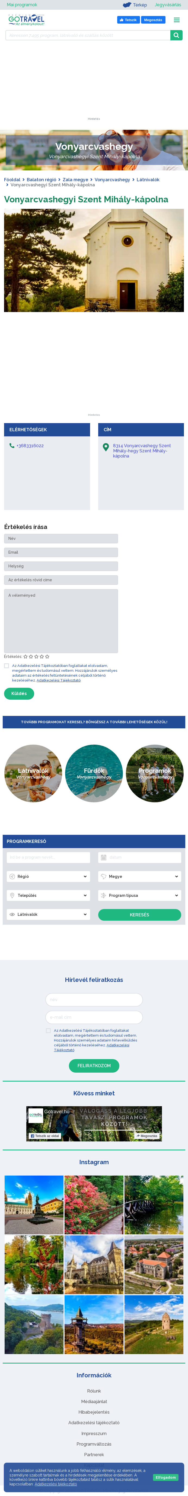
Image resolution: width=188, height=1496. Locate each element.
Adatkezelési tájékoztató (94, 1422)
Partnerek (94, 1454)
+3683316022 (30, 445)
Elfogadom (166, 1477)
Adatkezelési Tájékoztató (59, 680)
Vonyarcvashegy (112, 179)
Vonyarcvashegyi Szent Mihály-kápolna (86, 199)
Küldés (19, 693)
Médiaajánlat (94, 1401)
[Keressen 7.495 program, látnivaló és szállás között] (87, 35)
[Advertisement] (94, 84)
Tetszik (45, 1136)
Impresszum (94, 1433)
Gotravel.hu (56, 1111)
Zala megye (75, 179)
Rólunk (94, 1391)
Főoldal (12, 179)
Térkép (135, 5)
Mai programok (22, 4)
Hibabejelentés (94, 1412)
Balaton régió (41, 179)
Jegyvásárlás (168, 4)
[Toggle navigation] (177, 20)
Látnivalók (148, 179)
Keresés (139, 914)
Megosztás (146, 1136)
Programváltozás (94, 1444)
